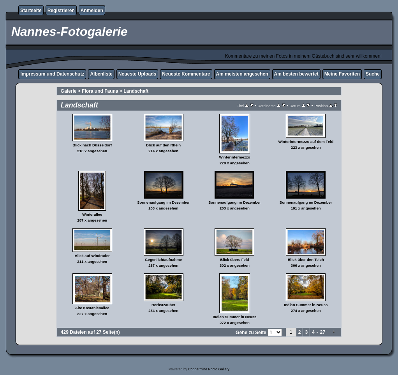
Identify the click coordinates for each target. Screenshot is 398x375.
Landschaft (135, 91)
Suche (373, 74)
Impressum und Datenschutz (52, 74)
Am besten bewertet (296, 74)
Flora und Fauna (100, 91)
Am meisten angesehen (242, 74)
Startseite (31, 10)
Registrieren (61, 10)
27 (322, 332)
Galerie (69, 91)
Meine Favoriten (342, 74)
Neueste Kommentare (186, 74)
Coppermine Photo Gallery (208, 369)
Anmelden (92, 10)
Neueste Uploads (137, 74)
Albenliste (101, 74)
